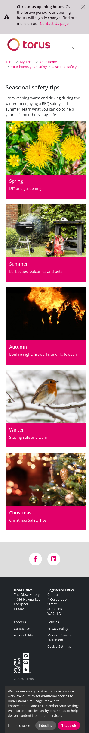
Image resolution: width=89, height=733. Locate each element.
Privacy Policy (57, 628)
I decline (45, 725)
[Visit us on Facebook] (35, 559)
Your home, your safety (29, 66)
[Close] (83, 6)
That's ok (68, 725)
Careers (20, 622)
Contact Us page (54, 23)
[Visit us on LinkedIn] (53, 559)
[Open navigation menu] (76, 45)
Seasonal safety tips (67, 66)
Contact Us (22, 628)
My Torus (27, 62)
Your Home (48, 62)
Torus (10, 62)
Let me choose (19, 725)
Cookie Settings (59, 646)
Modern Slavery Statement (59, 637)
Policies (53, 622)
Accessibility (23, 635)
